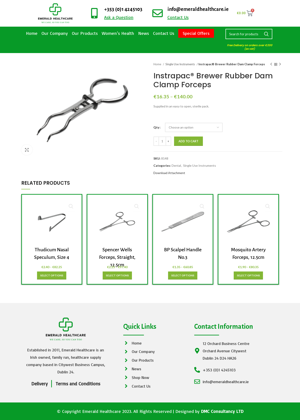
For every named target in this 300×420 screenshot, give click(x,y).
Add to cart (188, 141)
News (143, 33)
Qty (156, 127)
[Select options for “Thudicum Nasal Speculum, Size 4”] (51, 275)
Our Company (54, 33)
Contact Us (163, 33)
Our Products (85, 33)
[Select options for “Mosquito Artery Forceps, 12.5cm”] (248, 275)
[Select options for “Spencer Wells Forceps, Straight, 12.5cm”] (117, 275)
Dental (176, 165)
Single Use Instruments (180, 64)
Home (31, 33)
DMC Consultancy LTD (222, 411)
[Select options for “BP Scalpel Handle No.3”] (182, 275)
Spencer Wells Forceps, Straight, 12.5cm (117, 257)
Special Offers (196, 33)
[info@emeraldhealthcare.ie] (157, 13)
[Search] (249, 34)
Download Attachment (169, 173)
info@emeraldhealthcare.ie (198, 9)
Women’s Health (118, 33)
